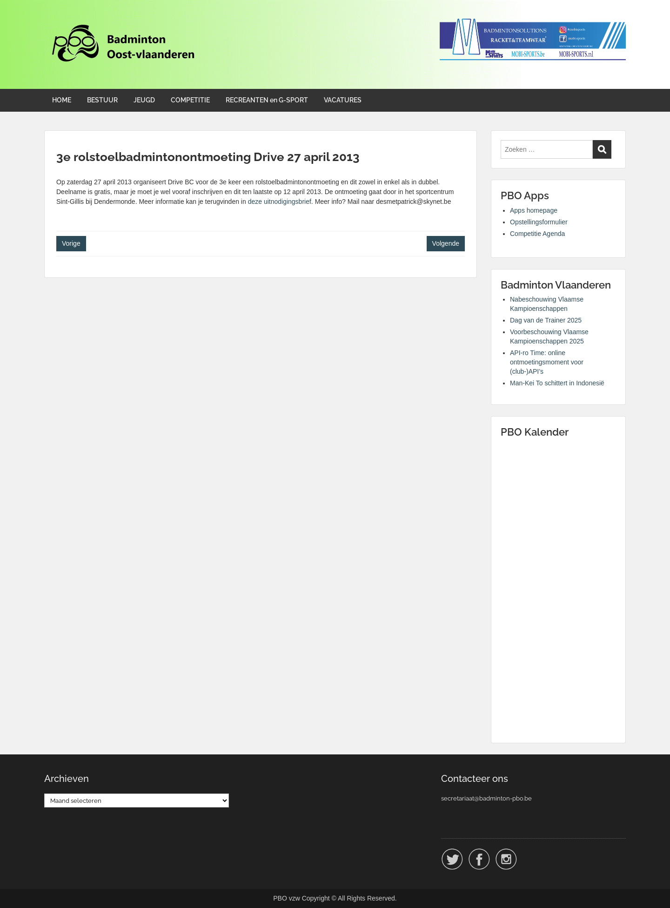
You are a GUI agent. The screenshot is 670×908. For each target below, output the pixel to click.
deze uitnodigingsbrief (279, 201)
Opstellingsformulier (539, 222)
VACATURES (343, 100)
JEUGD (144, 100)
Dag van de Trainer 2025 (546, 320)
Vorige (71, 243)
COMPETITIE (190, 100)
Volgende (445, 243)
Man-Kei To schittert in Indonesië (557, 383)
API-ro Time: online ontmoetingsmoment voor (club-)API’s (546, 362)
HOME (61, 100)
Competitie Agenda (537, 233)
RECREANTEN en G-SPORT (267, 100)
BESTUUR (102, 100)
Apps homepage (533, 210)
